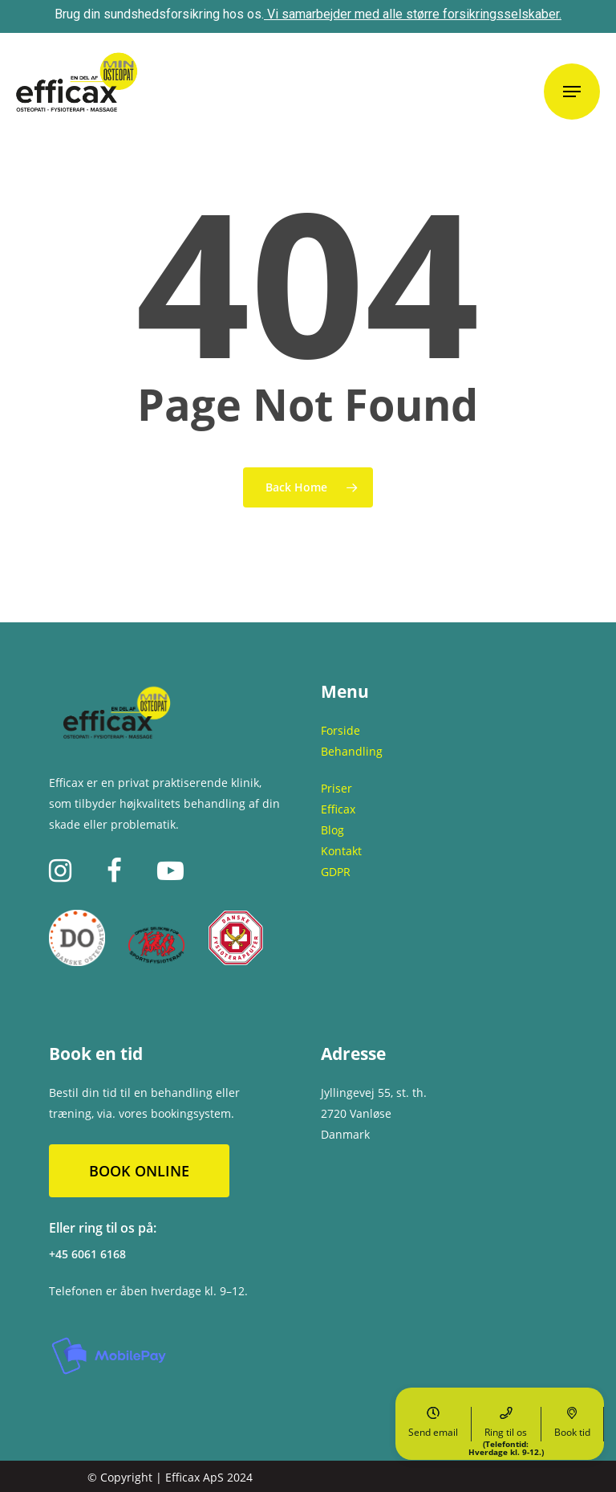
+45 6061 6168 (87, 1254)
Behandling (352, 751)
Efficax (338, 809)
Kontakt (341, 850)
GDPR (336, 871)
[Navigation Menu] (572, 91)
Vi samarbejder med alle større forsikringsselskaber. (414, 14)
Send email (433, 1423)
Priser (336, 788)
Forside (340, 730)
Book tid (572, 1423)
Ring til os (506, 1424)
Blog (332, 830)
